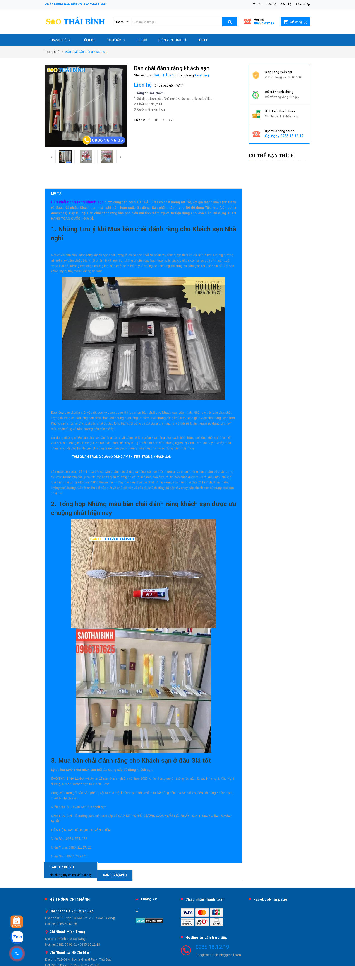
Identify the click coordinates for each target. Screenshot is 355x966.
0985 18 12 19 (264, 23)
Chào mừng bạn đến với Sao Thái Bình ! (76, 4)
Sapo (214, 959)
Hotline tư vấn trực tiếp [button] (206, 918)
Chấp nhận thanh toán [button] (204, 880)
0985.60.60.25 (67, 904)
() (295, 22)
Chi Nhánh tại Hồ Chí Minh (70, 933)
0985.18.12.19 (212, 928)
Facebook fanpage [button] (270, 880)
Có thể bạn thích (271, 155)
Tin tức (257, 4)
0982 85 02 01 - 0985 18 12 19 (78, 925)
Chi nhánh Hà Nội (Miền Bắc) (72, 892)
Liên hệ (271, 4)
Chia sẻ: (139, 120)
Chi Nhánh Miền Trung (67, 912)
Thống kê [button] (148, 880)
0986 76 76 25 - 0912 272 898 (78, 946)
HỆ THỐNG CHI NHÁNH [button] (70, 880)
